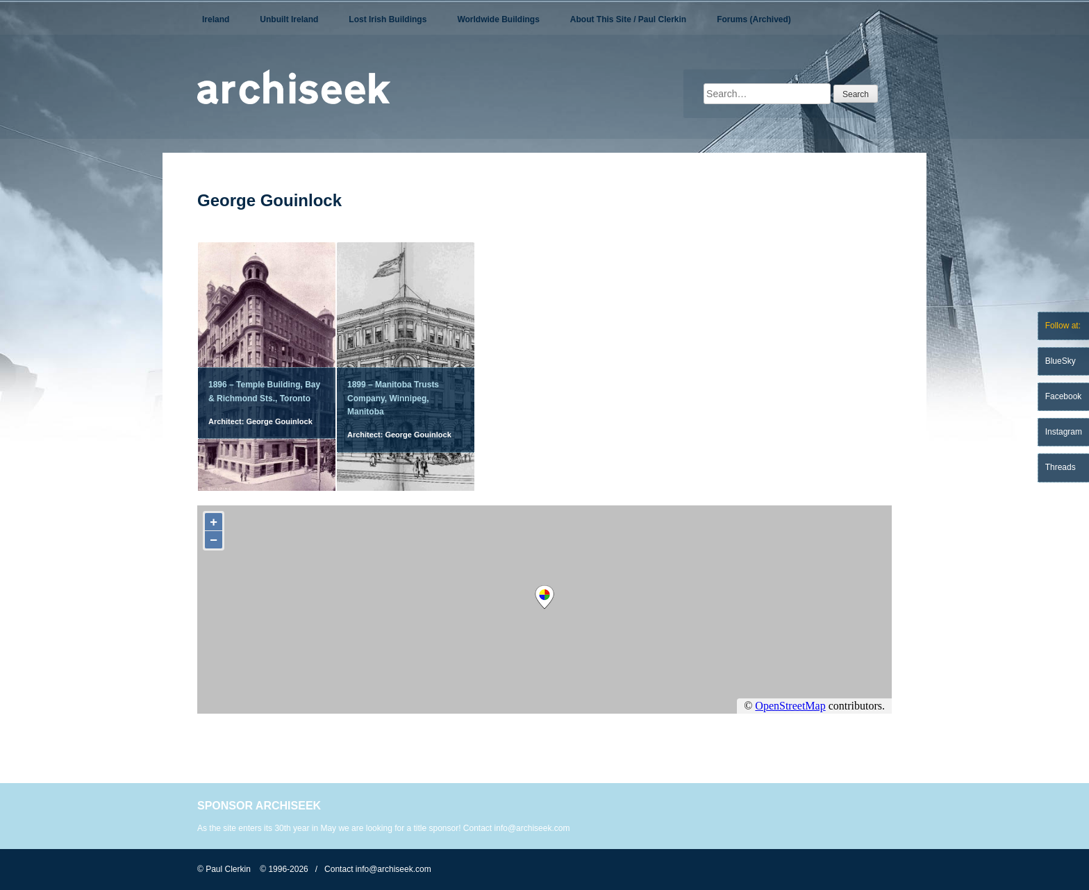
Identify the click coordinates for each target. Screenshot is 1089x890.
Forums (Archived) (754, 19)
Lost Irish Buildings (387, 19)
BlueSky (1060, 361)
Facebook (1063, 396)
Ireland (215, 19)
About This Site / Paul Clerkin (628, 19)
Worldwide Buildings (498, 19)
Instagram (1063, 432)
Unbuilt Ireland (289, 19)
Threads (1060, 467)
